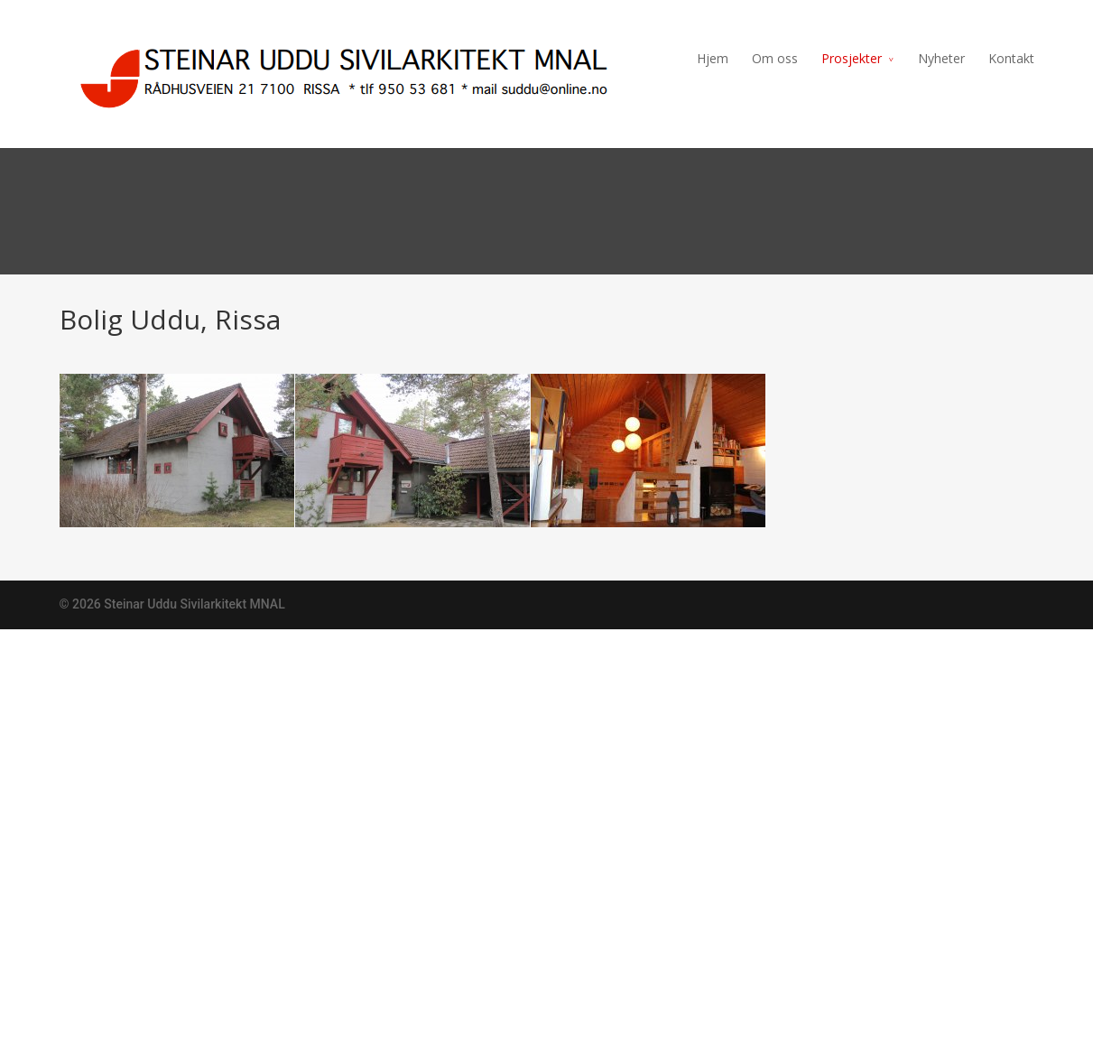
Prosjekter (851, 58)
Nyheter (941, 58)
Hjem (712, 58)
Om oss (775, 58)
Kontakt (1011, 58)
